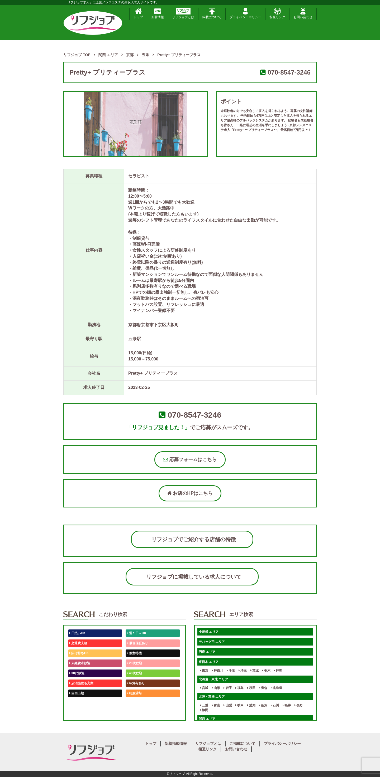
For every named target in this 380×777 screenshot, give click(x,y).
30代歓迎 (76, 673)
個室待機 (134, 653)
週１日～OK (136, 633)
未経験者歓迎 (79, 663)
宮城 (204, 688)
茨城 (254, 670)
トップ (138, 13)
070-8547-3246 (289, 72)
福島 (239, 688)
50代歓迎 (76, 703)
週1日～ (133, 713)
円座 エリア (207, 652)
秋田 (251, 688)
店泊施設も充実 (81, 683)
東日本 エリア (208, 662)
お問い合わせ (302, 13)
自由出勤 (76, 693)
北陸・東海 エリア (212, 696)
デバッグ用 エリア (212, 642)
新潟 (263, 705)
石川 (275, 705)
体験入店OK (79, 713)
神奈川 (217, 670)
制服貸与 (134, 693)
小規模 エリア (208, 632)
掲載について (211, 13)
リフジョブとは (183, 13)
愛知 (251, 705)
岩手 (228, 688)
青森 (263, 688)
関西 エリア (207, 719)
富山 (216, 705)
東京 (204, 670)
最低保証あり (137, 643)
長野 (298, 705)
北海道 (276, 688)
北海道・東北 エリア (213, 679)
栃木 (266, 670)
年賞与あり (136, 683)
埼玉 (243, 670)
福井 (287, 705)
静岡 (204, 710)
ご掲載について (242, 743)
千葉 (231, 670)
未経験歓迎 (136, 703)
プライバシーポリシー (245, 13)
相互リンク (277, 13)
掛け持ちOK (79, 653)
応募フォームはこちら (190, 459)
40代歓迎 (134, 673)
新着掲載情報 (176, 743)
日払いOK (77, 633)
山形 (216, 688)
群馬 (278, 670)
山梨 (228, 705)
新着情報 (157, 13)
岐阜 (239, 705)
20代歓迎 (134, 663)
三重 (204, 705)
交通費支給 (78, 643)
